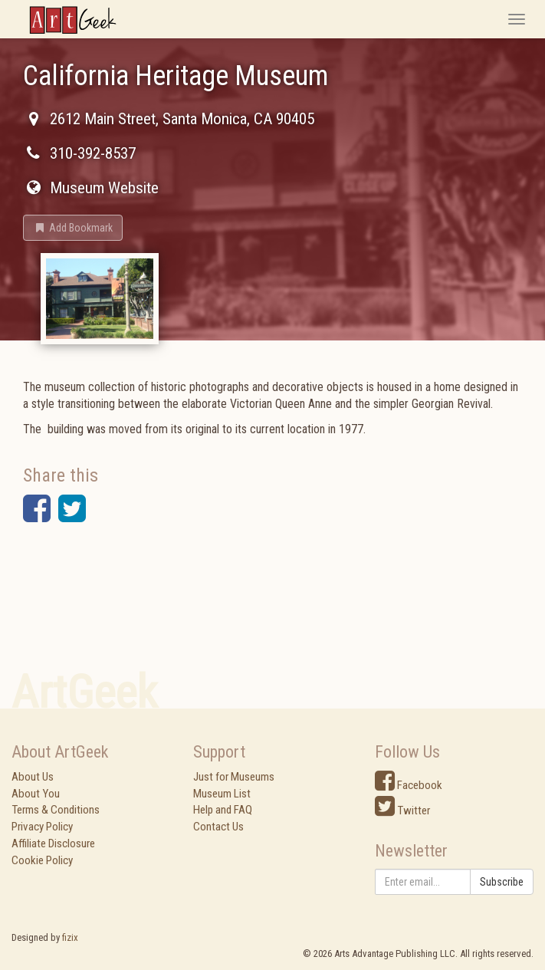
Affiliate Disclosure (53, 843)
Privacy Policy (42, 827)
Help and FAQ (222, 810)
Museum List (222, 794)
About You (35, 794)
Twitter (402, 810)
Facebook (408, 785)
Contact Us (218, 827)
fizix (70, 937)
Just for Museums (233, 777)
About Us (32, 777)
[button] (73, 228)
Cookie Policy (42, 860)
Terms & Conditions (55, 810)
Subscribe (502, 882)
